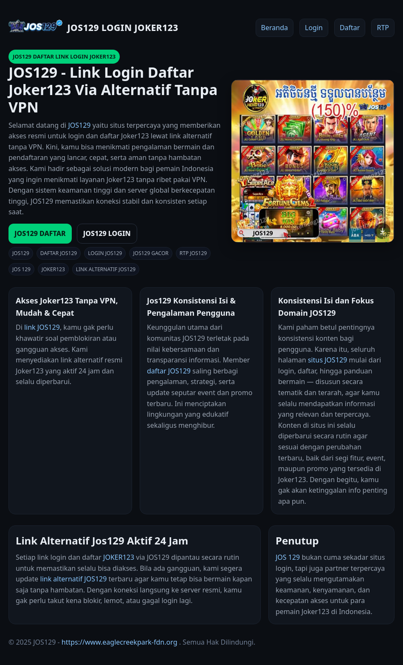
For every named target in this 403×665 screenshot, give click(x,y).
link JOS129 (42, 327)
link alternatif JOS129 (73, 579)
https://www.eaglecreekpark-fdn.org (120, 642)
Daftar (350, 27)
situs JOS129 (327, 360)
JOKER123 (118, 557)
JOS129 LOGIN (107, 233)
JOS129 (79, 125)
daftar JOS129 (169, 371)
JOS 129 (288, 557)
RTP (383, 27)
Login (314, 27)
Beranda (274, 27)
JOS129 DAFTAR (40, 233)
